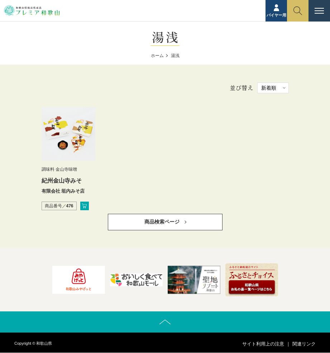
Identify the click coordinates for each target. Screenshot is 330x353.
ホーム (157, 55)
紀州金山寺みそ (62, 181)
